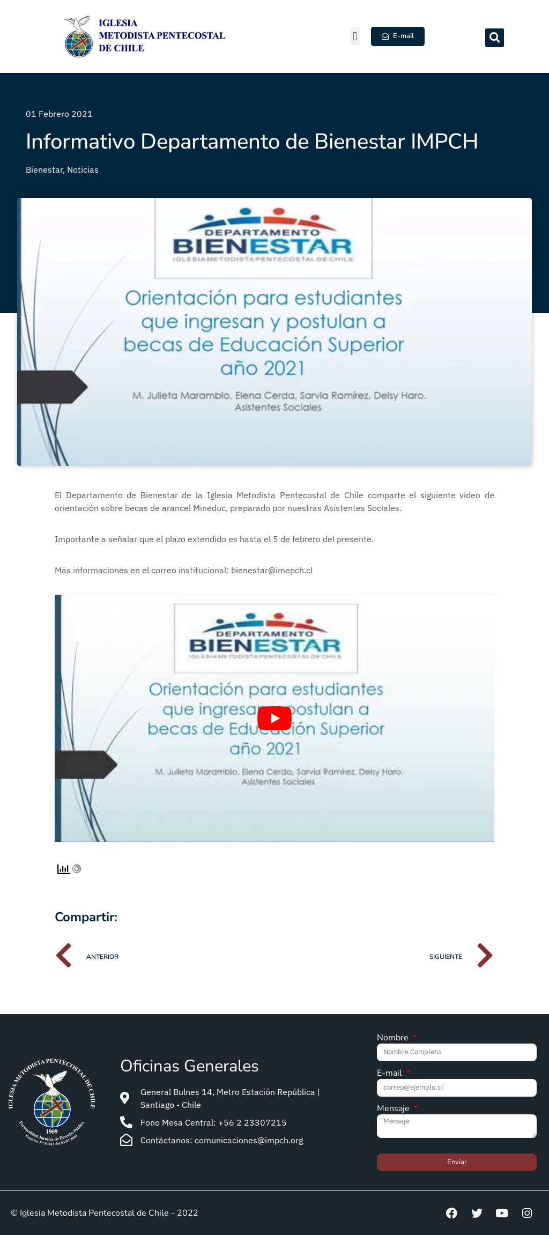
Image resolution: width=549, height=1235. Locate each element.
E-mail (390, 1074)
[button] (355, 36)
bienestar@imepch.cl (272, 570)
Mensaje (394, 1109)
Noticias (83, 169)
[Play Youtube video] (274, 718)
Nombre (394, 1038)
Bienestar (44, 169)
